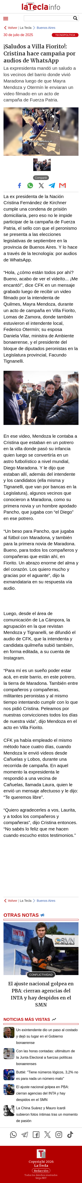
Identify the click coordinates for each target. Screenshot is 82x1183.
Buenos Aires (46, 27)
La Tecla (25, 27)
